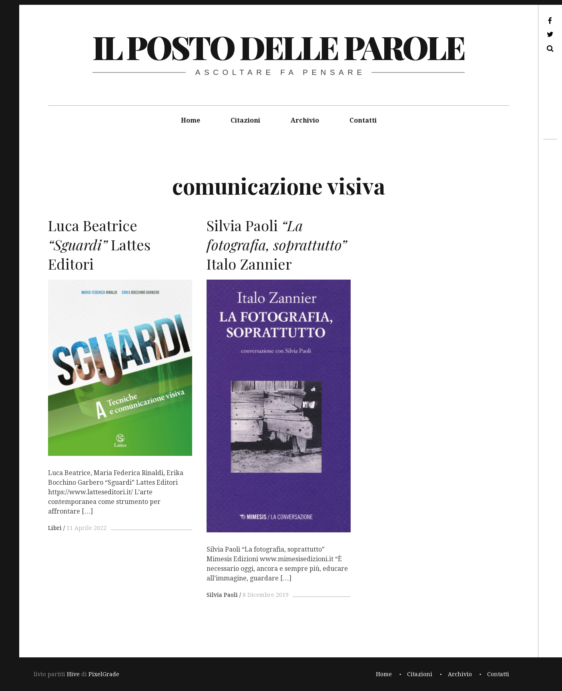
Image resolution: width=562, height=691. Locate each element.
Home (190, 120)
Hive (73, 674)
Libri (55, 528)
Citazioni (245, 120)
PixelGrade (103, 674)
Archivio (305, 120)
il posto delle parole (278, 46)
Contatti (363, 120)
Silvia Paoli (222, 595)
